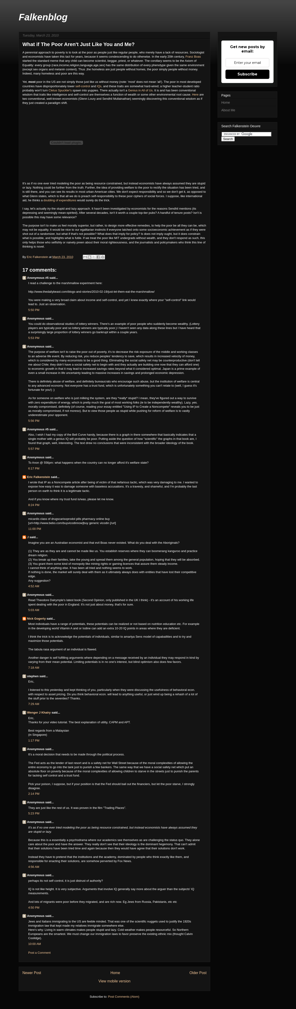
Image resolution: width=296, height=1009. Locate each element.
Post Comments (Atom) (123, 996)
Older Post (198, 973)
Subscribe (247, 74)
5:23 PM (33, 813)
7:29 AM (33, 704)
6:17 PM (33, 468)
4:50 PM (33, 907)
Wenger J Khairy (39, 712)
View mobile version (114, 981)
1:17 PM (33, 740)
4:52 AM (33, 586)
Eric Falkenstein (38, 477)
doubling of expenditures (59, 200)
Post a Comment (39, 952)
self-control (82, 86)
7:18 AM (33, 667)
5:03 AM (33, 610)
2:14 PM (33, 793)
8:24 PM (33, 505)
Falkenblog (43, 17)
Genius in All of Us (140, 90)
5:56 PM (33, 420)
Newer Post (31, 973)
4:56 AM (33, 867)
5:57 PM (33, 448)
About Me (228, 110)
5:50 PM (33, 310)
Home (115, 973)
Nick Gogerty (36, 618)
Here (195, 94)
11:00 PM (34, 529)
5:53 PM (33, 338)
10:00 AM (34, 944)
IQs (99, 86)
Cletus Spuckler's (60, 90)
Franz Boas (193, 56)
